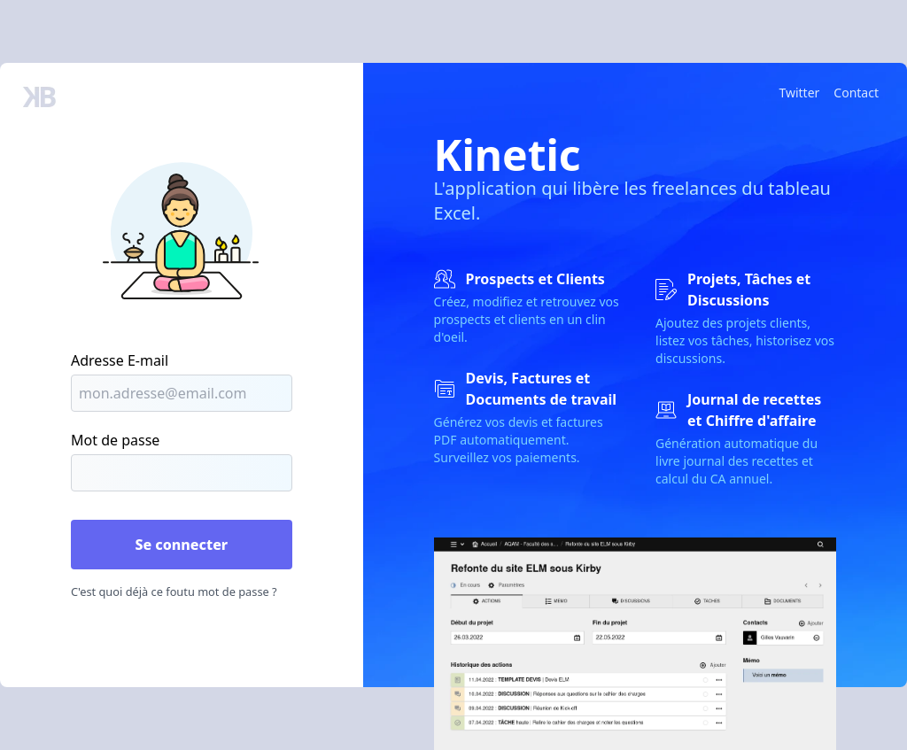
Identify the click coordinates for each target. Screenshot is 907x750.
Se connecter (181, 544)
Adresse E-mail (119, 360)
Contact (856, 92)
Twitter (799, 92)
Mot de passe (115, 440)
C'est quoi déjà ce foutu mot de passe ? (174, 591)
